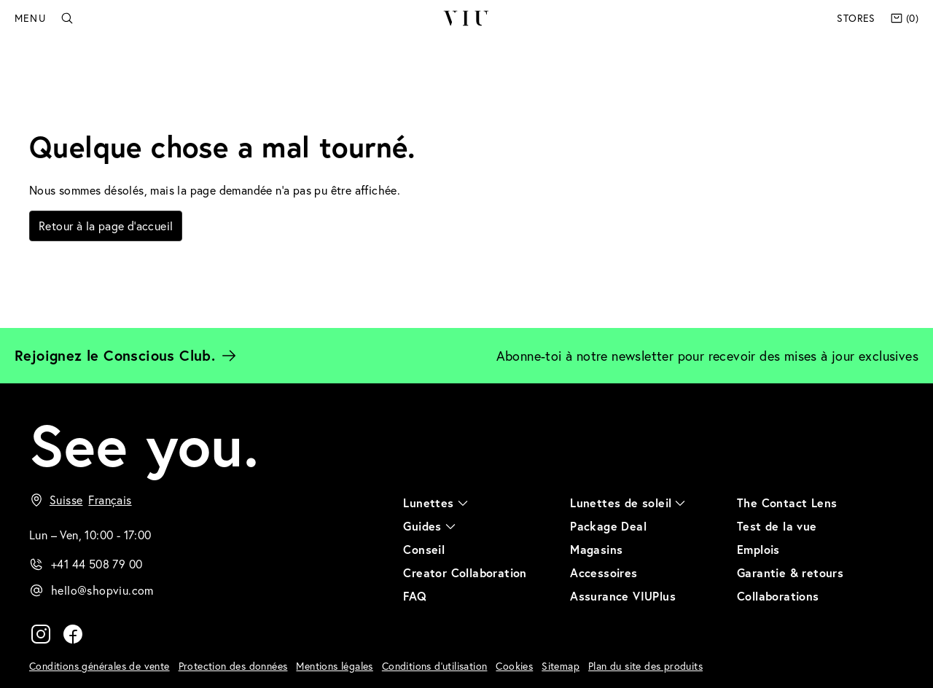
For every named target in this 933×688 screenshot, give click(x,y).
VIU (466, 18)
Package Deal (608, 525)
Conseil (424, 549)
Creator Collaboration (464, 572)
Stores (856, 18)
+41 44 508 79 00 (96, 563)
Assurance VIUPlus (623, 595)
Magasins (596, 549)
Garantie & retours (790, 572)
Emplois (758, 549)
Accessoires (603, 572)
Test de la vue (777, 525)
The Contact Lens (787, 502)
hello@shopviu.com (102, 590)
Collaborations (778, 595)
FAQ (414, 595)
